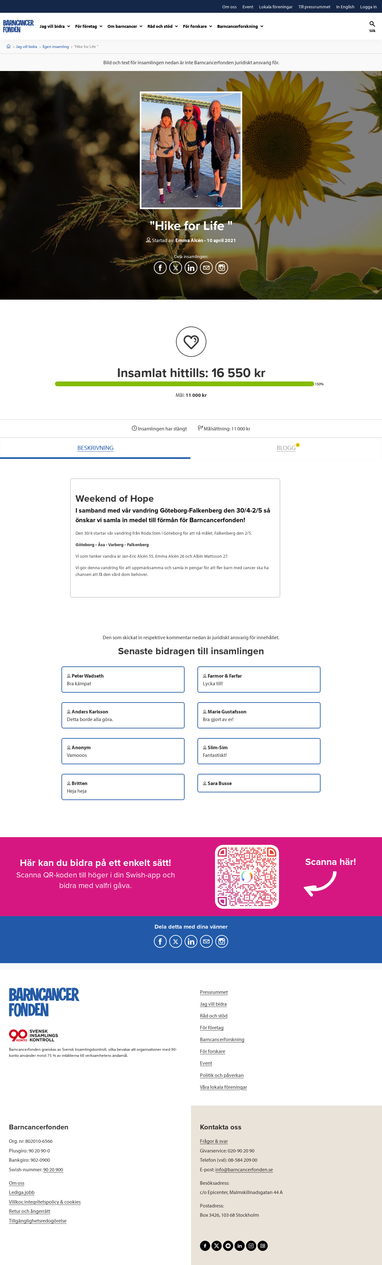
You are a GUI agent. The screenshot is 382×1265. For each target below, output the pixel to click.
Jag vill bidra (26, 46)
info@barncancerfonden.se (244, 1169)
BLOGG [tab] (288, 447)
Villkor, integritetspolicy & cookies (45, 1201)
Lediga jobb (22, 1192)
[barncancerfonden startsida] (19, 26)
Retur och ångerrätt (29, 1211)
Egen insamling (56, 46)
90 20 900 (53, 1169)
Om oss (16, 1183)
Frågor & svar (214, 1141)
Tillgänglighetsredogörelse (38, 1220)
